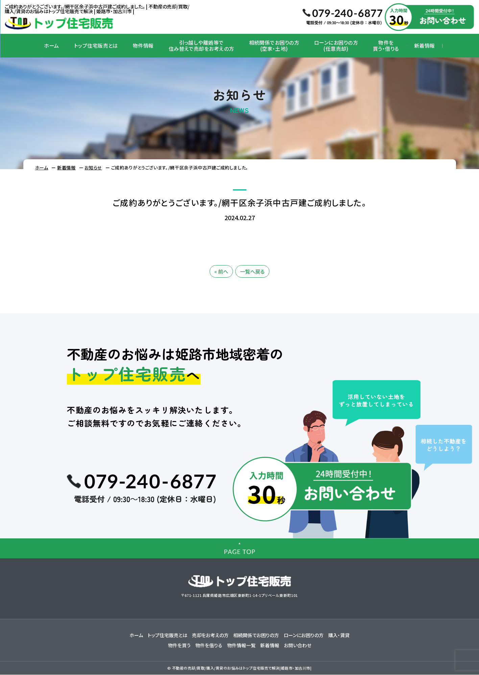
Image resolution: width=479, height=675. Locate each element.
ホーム (51, 45)
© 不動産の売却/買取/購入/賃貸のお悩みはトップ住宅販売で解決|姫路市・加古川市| (239, 668)
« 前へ (221, 271)
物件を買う (179, 645)
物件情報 (143, 45)
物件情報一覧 (241, 645)
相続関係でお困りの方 (256, 635)
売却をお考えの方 (210, 635)
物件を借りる (208, 645)
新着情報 (424, 45)
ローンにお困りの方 (304, 635)
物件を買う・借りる (386, 45)
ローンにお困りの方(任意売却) (336, 45)
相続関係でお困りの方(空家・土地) (274, 45)
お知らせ (93, 167)
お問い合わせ (297, 645)
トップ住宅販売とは (96, 45)
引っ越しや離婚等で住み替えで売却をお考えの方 (201, 45)
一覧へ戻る (252, 271)
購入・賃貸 (339, 635)
